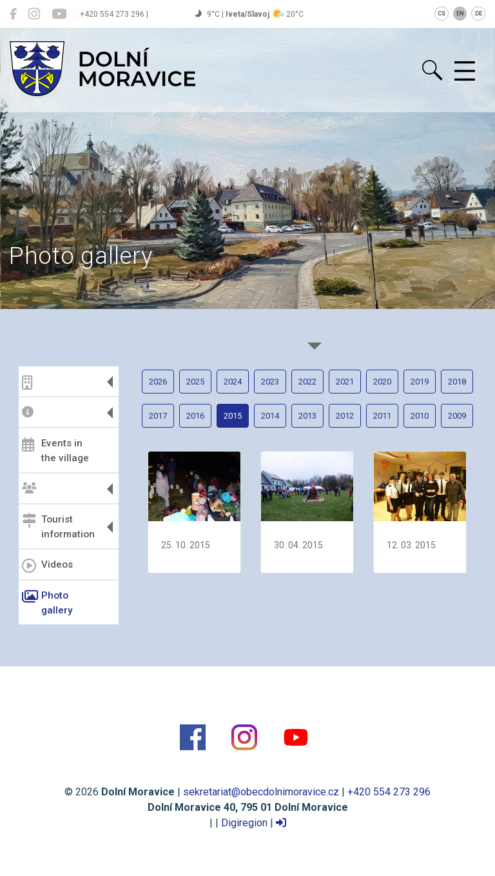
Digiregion (244, 823)
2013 (307, 416)
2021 (345, 381)
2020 (382, 381)
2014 (270, 416)
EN (460, 13)
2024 (233, 381)
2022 (307, 381)
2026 (158, 381)
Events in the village (55, 450)
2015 (233, 416)
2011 (382, 416)
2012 (345, 416)
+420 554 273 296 (389, 792)
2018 (457, 381)
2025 (195, 381)
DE (478, 13)
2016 (195, 416)
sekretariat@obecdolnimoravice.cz (261, 792)
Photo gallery (47, 603)
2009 (457, 416)
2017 (158, 416)
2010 (420, 416)
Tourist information (58, 526)
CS (441, 13)
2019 (420, 381)
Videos (47, 566)
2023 (270, 381)
